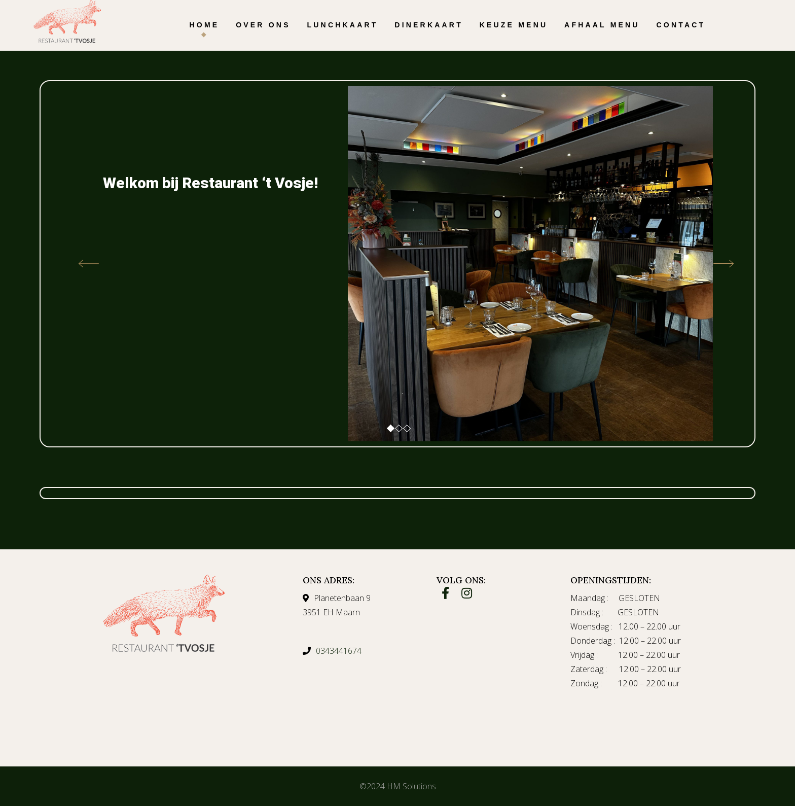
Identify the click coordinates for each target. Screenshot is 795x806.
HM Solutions (411, 786)
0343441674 (339, 650)
